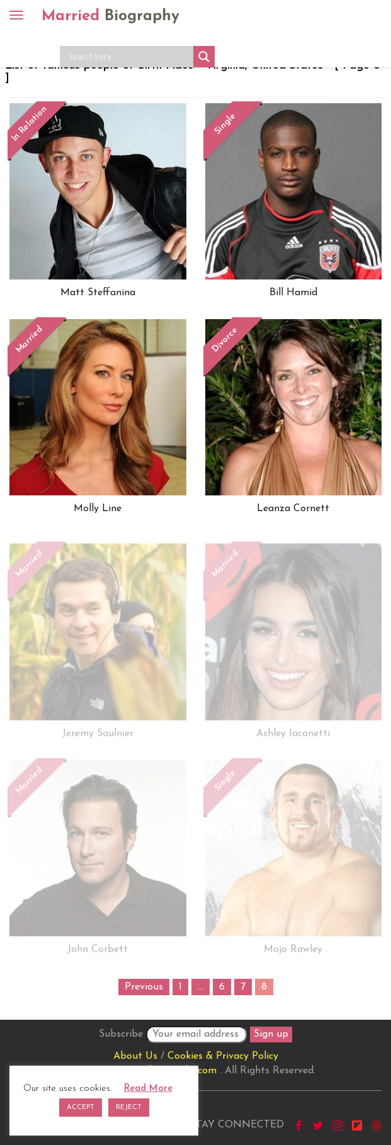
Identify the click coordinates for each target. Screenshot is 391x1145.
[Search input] (129, 56)
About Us (135, 1056)
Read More (148, 1088)
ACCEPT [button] (80, 1107)
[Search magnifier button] (204, 56)
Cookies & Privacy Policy (222, 1056)
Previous (144, 987)
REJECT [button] (129, 1107)
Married (110, 16)
